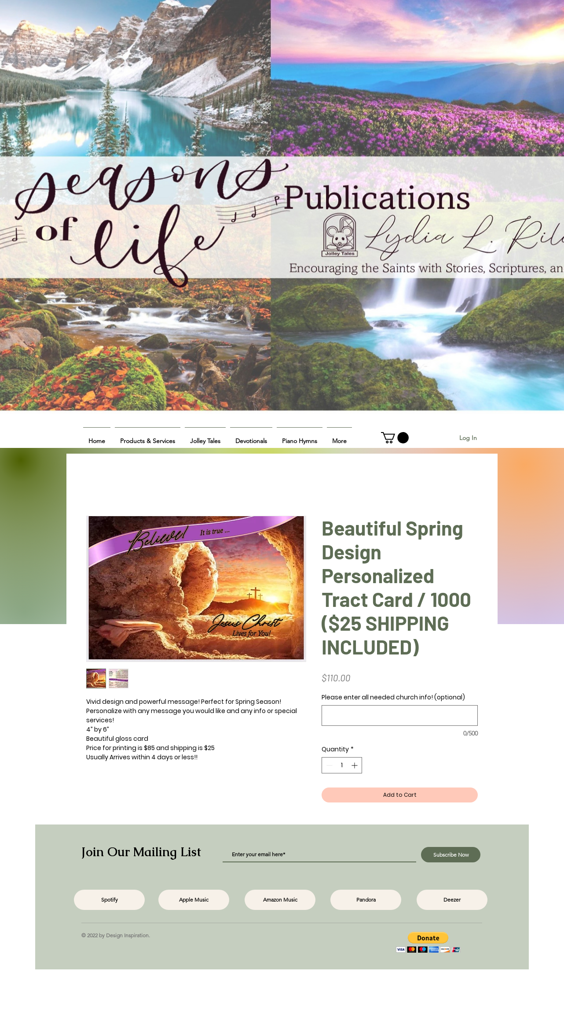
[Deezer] (452, 900)
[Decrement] (328, 765)
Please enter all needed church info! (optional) (393, 697)
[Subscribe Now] (450, 854)
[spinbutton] (342, 765)
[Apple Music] (193, 900)
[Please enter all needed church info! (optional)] (399, 715)
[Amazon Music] (280, 900)
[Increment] (355, 765)
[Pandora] (365, 900)
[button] (148, 437)
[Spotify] (109, 900)
